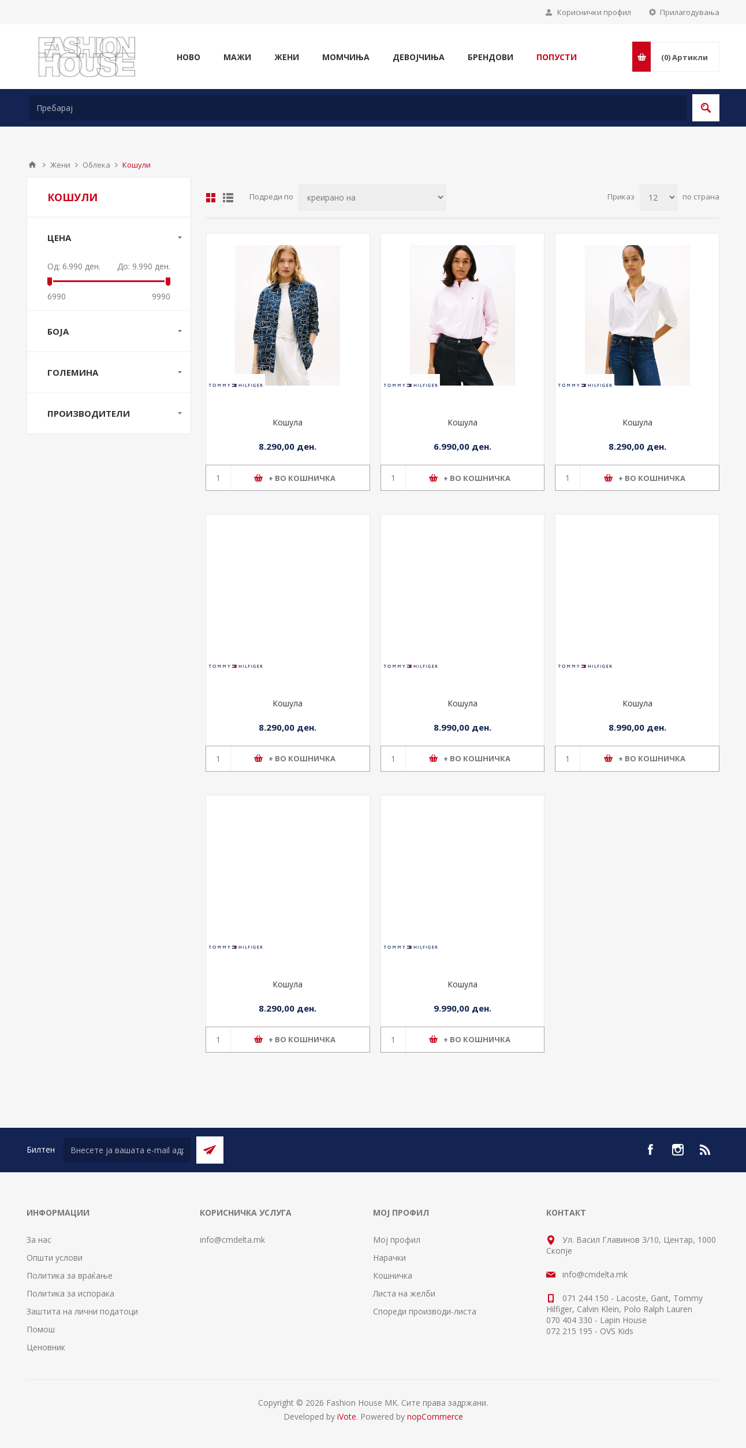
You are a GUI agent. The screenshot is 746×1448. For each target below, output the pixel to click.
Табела (211, 197)
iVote (346, 1416)
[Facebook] (650, 1149)
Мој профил (396, 1239)
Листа (228, 197)
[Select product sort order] (372, 197)
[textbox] (358, 107)
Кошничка (392, 1275)
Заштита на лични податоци (82, 1311)
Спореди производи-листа (424, 1311)
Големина (72, 372)
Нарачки (389, 1257)
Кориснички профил (594, 12)
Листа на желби (404, 1293)
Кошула (288, 422)
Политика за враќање (70, 1275)
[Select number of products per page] (658, 197)
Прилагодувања (689, 12)
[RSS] (705, 1149)
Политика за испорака (70, 1293)
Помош (41, 1329)
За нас (39, 1239)
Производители (88, 413)
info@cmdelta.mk (232, 1239)
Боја (58, 331)
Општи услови (55, 1257)
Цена (59, 237)
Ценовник (46, 1347)
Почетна (32, 164)
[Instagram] (678, 1149)
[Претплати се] (127, 1150)
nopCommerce (435, 1416)
